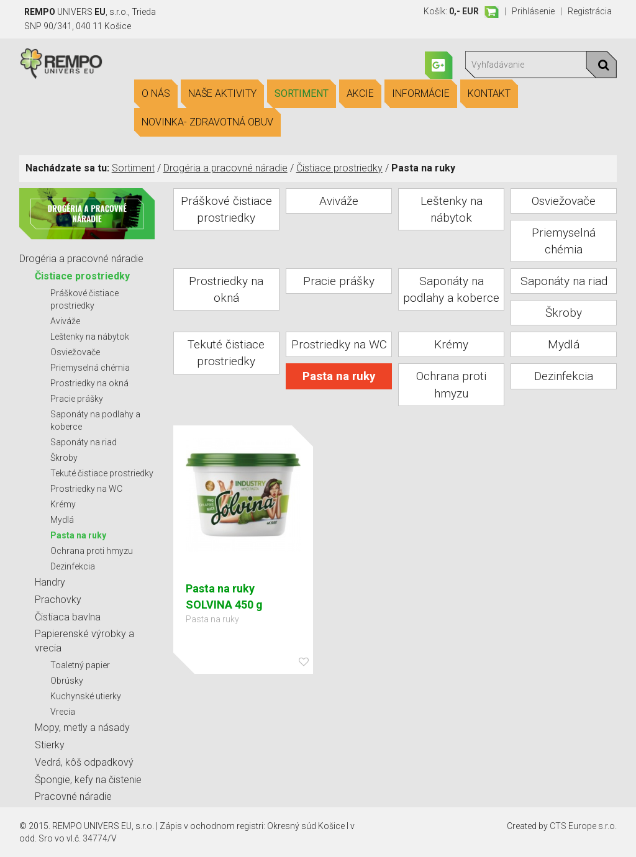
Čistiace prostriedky (339, 168)
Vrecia (62, 712)
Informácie (420, 93)
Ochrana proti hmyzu (91, 551)
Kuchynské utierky (85, 696)
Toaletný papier (80, 665)
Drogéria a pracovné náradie (225, 168)
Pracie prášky (76, 399)
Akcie (360, 93)
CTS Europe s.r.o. (583, 826)
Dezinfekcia (72, 566)
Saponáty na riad (83, 442)
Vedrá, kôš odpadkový (84, 762)
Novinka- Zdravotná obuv (207, 122)
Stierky (50, 745)
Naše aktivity (222, 93)
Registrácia (590, 11)
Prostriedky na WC (86, 489)
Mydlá (62, 520)
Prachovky (58, 599)
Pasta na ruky (78, 535)
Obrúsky (66, 681)
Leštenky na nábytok (89, 337)
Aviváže (65, 321)
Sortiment (301, 93)
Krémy (63, 504)
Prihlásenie (533, 11)
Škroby (64, 458)
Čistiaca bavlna (68, 617)
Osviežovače (75, 352)
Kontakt (489, 93)
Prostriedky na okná (89, 383)
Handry (50, 582)
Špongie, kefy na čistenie (88, 780)
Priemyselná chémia (90, 368)
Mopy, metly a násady (82, 727)
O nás (156, 93)
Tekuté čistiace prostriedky (101, 473)
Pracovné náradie (73, 796)
